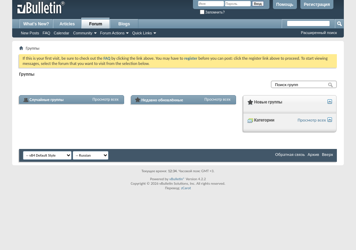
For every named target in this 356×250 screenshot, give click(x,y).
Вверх (327, 154)
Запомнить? (212, 12)
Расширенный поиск (319, 33)
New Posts (30, 33)
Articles (67, 24)
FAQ (46, 33)
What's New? (36, 24)
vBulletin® (177, 179)
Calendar (62, 33)
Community (82, 33)
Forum (95, 24)
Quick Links (142, 33)
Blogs (124, 24)
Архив (313, 154)
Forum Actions (112, 33)
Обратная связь (290, 154)
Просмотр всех (105, 99)
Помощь (284, 4)
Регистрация (317, 4)
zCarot (186, 188)
